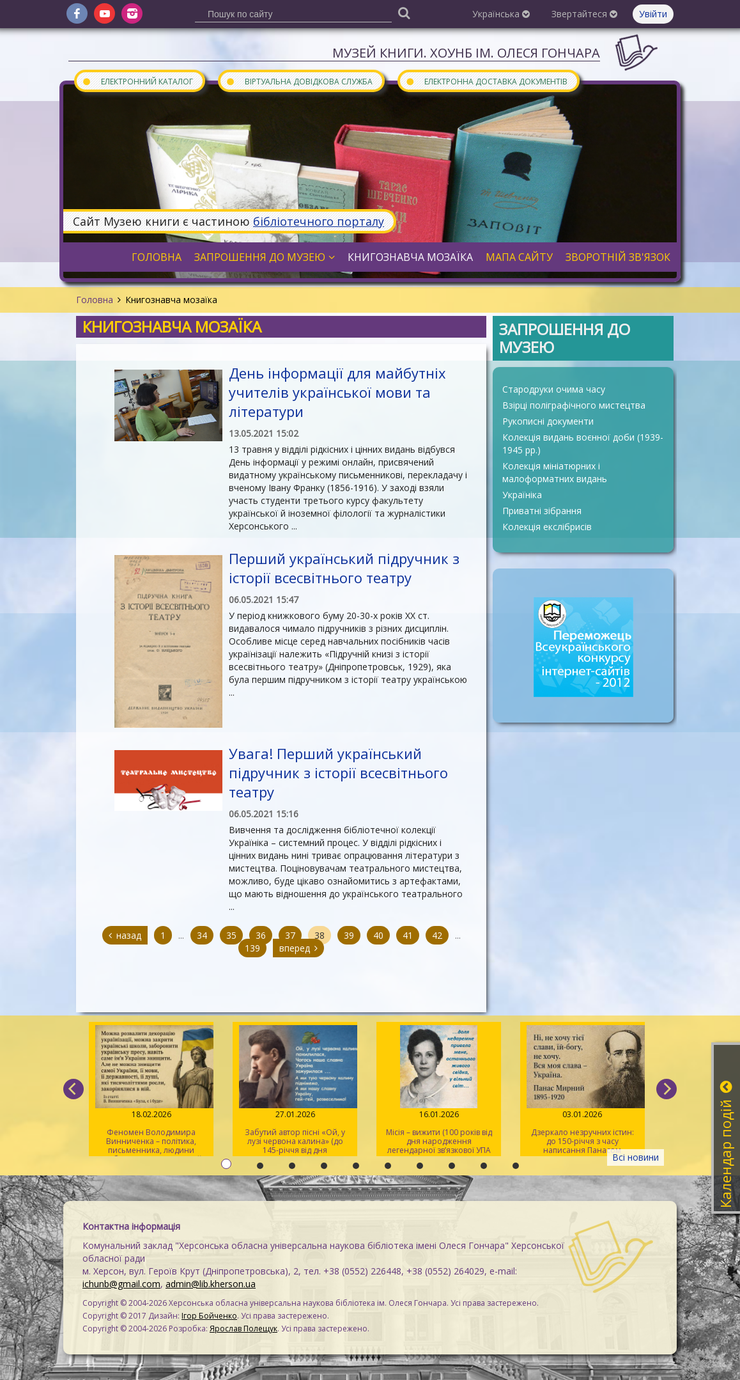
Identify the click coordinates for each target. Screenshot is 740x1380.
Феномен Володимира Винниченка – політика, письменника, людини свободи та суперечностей (151, 1090)
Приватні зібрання (542, 511)
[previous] (73, 1089)
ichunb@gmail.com (121, 1284)
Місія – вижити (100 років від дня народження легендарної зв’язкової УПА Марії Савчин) (439, 1090)
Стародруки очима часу (553, 389)
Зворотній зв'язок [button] (618, 257)
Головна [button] (156, 257)
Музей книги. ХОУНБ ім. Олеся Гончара (466, 52)
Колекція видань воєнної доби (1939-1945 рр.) (582, 443)
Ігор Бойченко (209, 1315)
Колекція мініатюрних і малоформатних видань (554, 472)
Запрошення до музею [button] (264, 257)
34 (202, 935)
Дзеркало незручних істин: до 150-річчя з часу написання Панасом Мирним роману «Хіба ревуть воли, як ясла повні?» (582, 1090)
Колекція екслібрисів (547, 527)
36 (261, 935)
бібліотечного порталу (318, 221)
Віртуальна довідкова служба (299, 81)
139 (252, 948)
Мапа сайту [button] (519, 257)
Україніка (522, 495)
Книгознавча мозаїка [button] (410, 257)
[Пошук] (403, 12)
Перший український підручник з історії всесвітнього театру (344, 568)
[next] (666, 1089)
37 (290, 935)
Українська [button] (501, 14)
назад (125, 935)
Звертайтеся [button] (584, 14)
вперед (298, 948)
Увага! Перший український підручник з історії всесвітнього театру (338, 772)
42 (437, 935)
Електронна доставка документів (486, 81)
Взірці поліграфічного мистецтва (573, 405)
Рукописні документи (548, 421)
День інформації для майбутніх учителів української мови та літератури (337, 392)
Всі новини (635, 1157)
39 (349, 935)
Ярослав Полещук (243, 1328)
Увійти (653, 14)
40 (378, 935)
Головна (94, 300)
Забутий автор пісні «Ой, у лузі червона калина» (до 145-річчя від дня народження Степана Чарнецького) (295, 1090)
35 (231, 935)
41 (408, 935)
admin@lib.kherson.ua (211, 1284)
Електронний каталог (137, 81)
